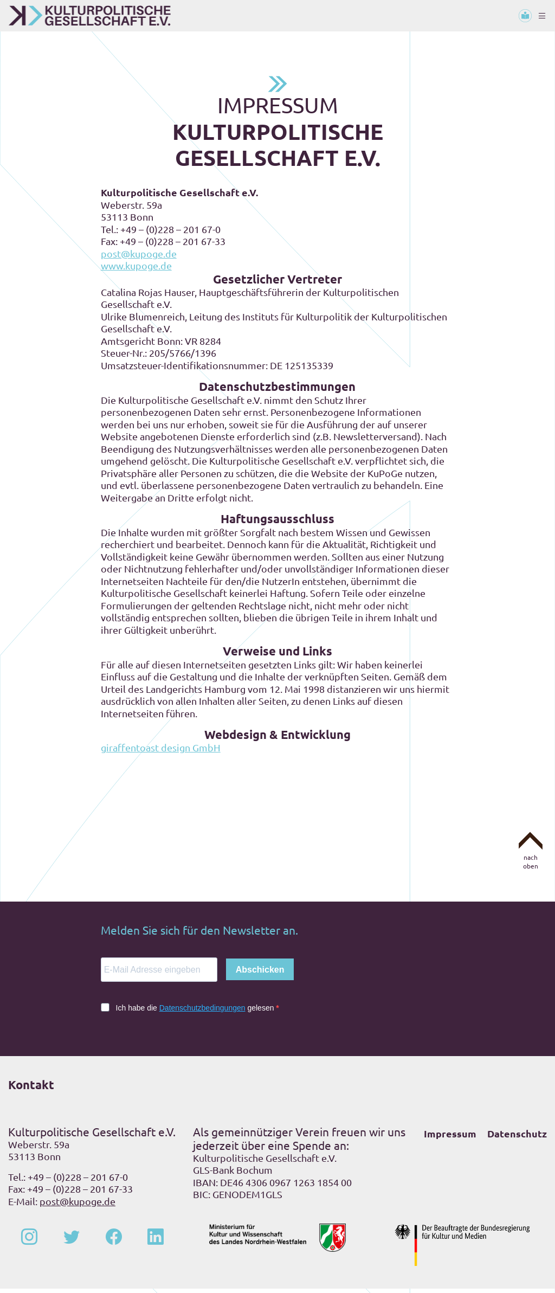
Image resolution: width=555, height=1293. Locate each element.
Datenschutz (517, 1137)
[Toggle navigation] (542, 16)
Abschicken (260, 974)
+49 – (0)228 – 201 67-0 (78, 1181)
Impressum (450, 1137)
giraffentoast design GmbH (161, 751)
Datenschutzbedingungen (202, 1012)
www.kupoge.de (136, 269)
